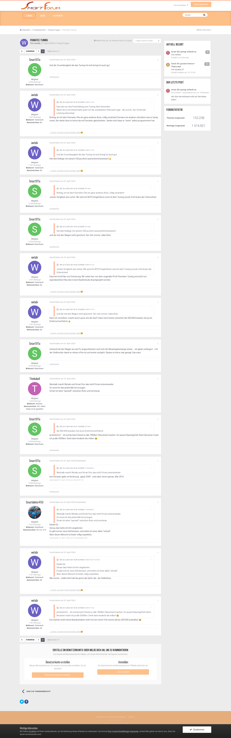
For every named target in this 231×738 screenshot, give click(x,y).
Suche (42, 15)
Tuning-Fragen (63, 43)
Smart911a (34, 59)
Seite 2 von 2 (53, 51)
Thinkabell (34, 378)
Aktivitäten (57, 15)
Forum (29, 15)
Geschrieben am (62, 59)
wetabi (37, 43)
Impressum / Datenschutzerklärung (111, 717)
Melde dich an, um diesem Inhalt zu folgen (114, 40)
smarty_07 (179, 69)
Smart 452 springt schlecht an (183, 52)
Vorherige (30, 51)
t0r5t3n (178, 55)
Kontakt (131, 717)
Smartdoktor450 (34, 502)
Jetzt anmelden (123, 672)
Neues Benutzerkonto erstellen (57, 675)
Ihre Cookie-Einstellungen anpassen (123, 731)
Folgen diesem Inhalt (144, 41)
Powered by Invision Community (115, 723)
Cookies (32, 731)
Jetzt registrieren (201, 4)
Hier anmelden (181, 5)
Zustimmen (197, 729)
